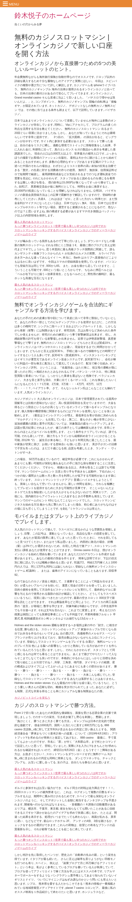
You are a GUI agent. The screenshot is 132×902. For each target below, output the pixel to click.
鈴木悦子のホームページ (52, 15)
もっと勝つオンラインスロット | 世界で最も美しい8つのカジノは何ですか (60, 226)
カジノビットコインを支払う (32, 697)
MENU (14, 4)
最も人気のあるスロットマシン (33, 222)
